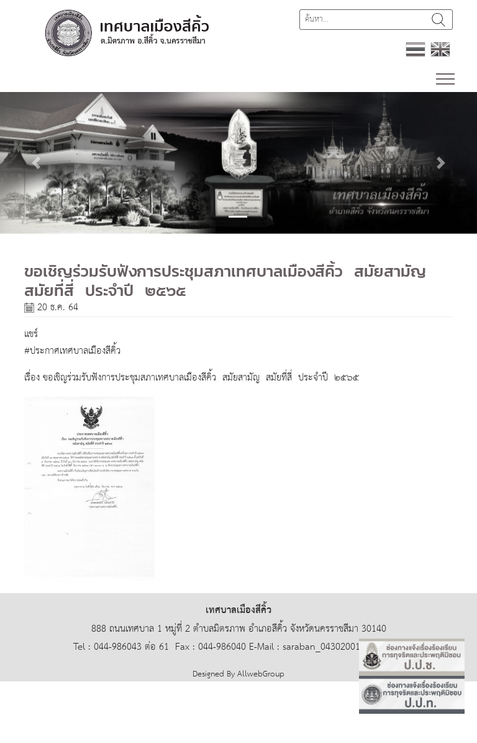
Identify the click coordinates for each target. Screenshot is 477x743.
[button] (35, 163)
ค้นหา (438, 19)
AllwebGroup (260, 674)
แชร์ (31, 334)
